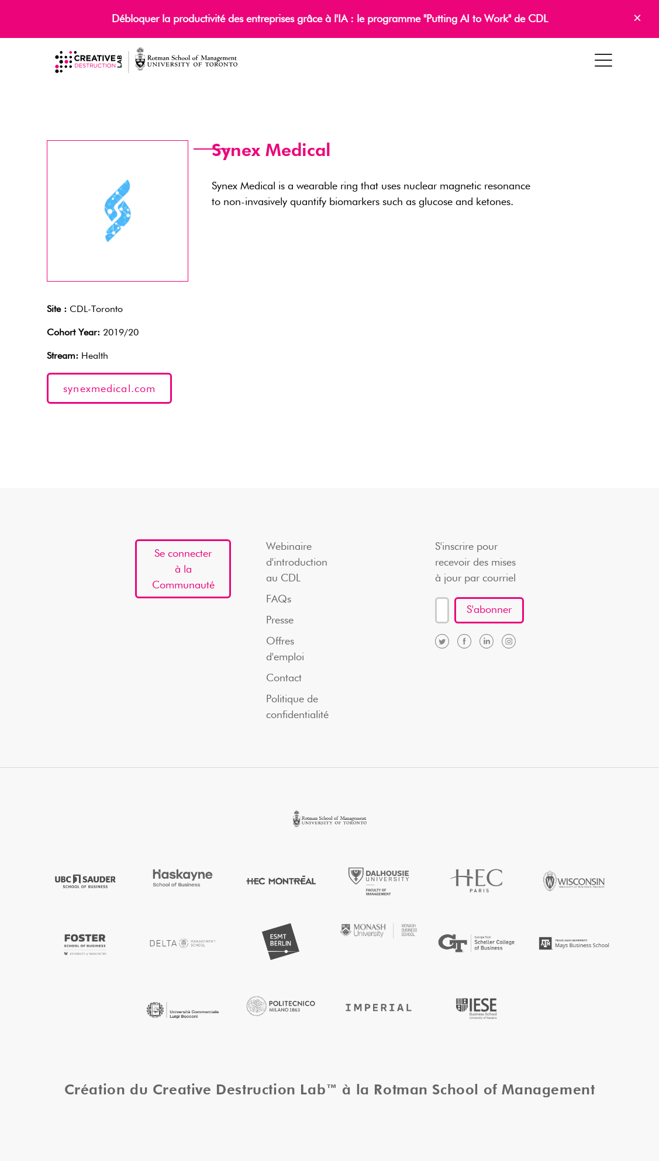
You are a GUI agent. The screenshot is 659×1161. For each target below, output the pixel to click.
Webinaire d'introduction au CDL (296, 563)
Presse (280, 620)
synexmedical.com (109, 389)
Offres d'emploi (285, 649)
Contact (284, 678)
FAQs (278, 599)
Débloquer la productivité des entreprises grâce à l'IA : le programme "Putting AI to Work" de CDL (330, 19)
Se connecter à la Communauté (183, 570)
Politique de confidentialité (297, 707)
